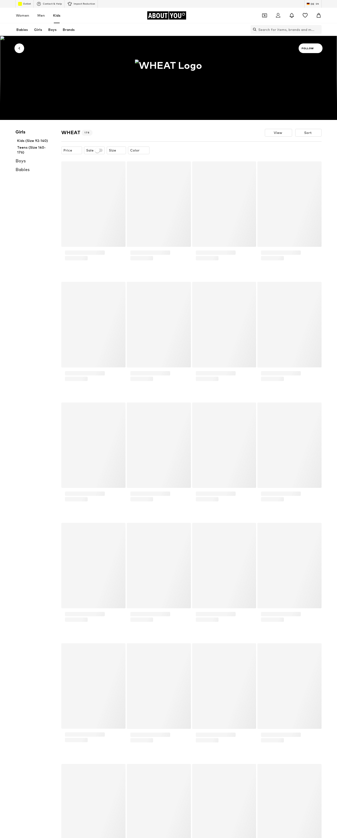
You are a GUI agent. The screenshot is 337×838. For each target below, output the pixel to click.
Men (41, 15)
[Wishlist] (305, 15)
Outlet (24, 4)
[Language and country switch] (313, 4)
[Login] (278, 15)
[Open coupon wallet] (264, 15)
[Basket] (319, 15)
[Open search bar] (253, 29)
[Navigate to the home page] (166, 15)
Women (22, 15)
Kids (56, 15)
